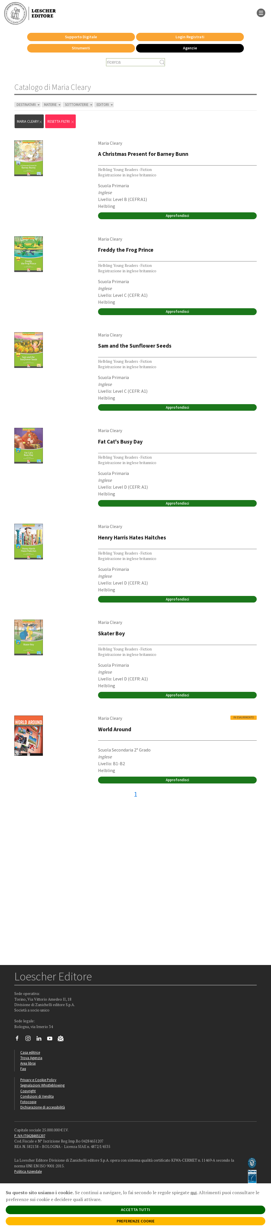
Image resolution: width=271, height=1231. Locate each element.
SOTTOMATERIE (79, 104)
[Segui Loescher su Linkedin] (41, 1039)
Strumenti (81, 48)
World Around (114, 729)
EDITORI (105, 104)
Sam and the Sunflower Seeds (135, 345)
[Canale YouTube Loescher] (52, 1039)
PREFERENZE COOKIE (136, 1221)
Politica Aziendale (28, 1171)
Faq (23, 1068)
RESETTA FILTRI (61, 121)
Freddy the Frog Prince (126, 249)
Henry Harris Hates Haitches (132, 537)
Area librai (28, 1063)
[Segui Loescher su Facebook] (19, 1039)
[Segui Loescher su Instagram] (30, 1039)
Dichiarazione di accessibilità (42, 1107)
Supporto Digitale (81, 36)
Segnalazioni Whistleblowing (42, 1085)
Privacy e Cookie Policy (38, 1079)
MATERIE (52, 104)
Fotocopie (28, 1101)
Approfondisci (177, 215)
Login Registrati (190, 36)
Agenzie (190, 48)
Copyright (28, 1091)
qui (193, 1192)
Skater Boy (111, 633)
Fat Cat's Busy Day (120, 441)
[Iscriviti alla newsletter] (63, 1039)
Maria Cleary (30, 121)
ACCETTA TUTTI (135, 1209)
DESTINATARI (29, 104)
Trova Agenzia (31, 1057)
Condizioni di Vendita (37, 1096)
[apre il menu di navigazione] (261, 12)
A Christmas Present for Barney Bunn (143, 153)
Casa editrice (30, 1052)
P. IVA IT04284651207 (29, 1135)
